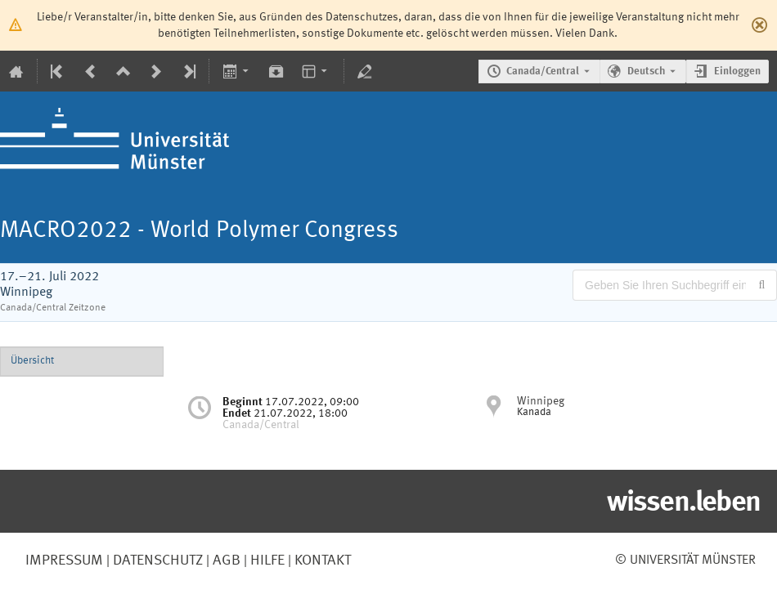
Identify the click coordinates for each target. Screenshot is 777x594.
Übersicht (32, 360)
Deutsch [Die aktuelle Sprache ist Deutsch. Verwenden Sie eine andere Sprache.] (646, 71)
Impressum (64, 560)
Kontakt (322, 560)
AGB (224, 560)
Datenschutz (156, 560)
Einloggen (737, 71)
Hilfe (266, 560)
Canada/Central (542, 71)
